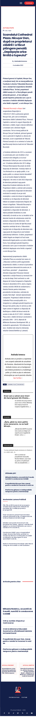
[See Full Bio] (22, 378)
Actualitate (8, 28)
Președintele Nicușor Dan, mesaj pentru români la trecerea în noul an (19, 484)
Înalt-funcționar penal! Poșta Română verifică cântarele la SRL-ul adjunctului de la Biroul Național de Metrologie (17, 516)
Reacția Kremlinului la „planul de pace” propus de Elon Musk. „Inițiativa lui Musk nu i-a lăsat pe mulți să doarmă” (27, 672)
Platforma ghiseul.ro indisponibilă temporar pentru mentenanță (18, 491)
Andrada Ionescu (20, 61)
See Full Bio (17, 378)
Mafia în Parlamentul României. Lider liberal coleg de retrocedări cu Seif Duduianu (18, 544)
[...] (30, 406)
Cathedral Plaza (12, 384)
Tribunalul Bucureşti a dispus (12, 108)
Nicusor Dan (21, 384)
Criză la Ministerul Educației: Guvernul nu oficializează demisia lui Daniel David (17, 631)
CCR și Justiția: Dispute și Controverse (13, 622)
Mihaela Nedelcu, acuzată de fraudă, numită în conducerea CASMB (19, 478)
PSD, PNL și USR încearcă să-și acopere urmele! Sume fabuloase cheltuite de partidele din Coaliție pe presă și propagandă (16, 507)
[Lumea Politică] (18, 689)
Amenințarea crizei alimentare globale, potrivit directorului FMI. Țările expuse (9, 671)
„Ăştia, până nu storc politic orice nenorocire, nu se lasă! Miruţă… (16, 424)
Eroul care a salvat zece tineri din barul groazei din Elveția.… (17, 397)
